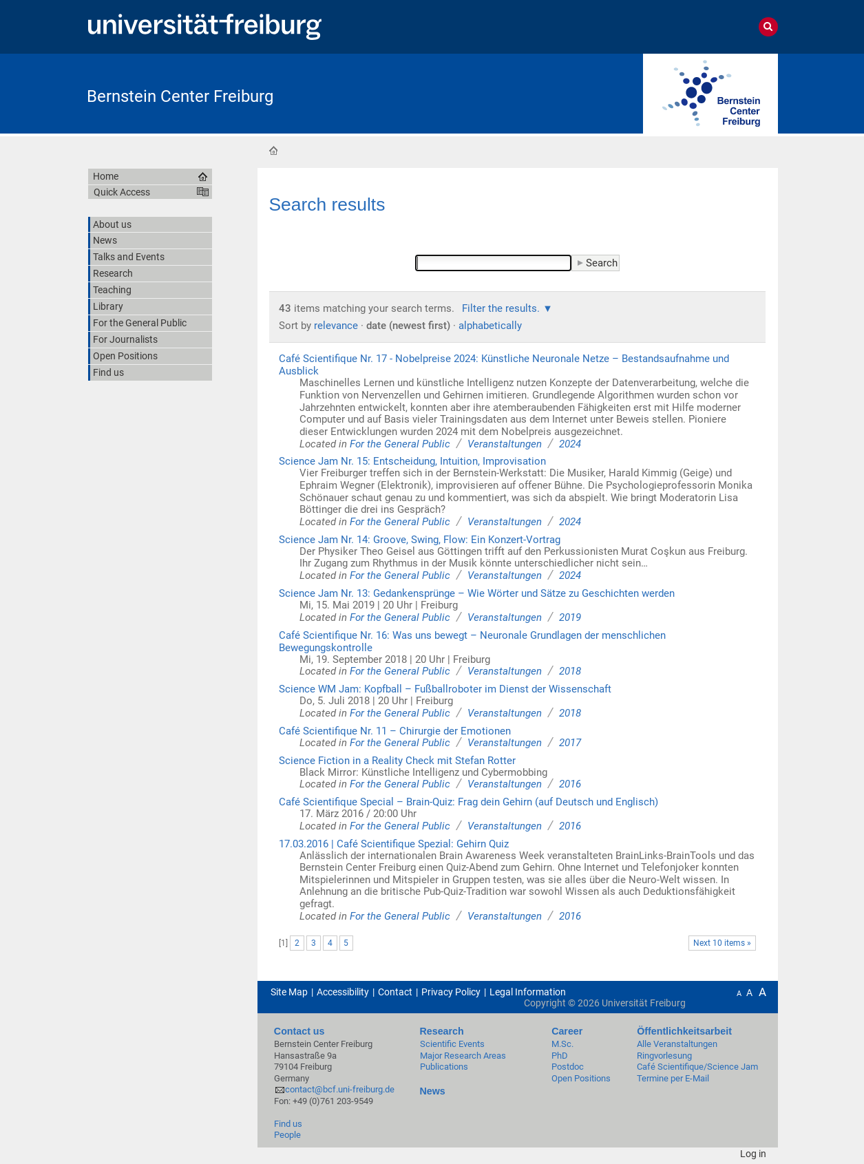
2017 (570, 743)
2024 (570, 444)
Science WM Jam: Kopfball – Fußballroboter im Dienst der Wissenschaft (445, 689)
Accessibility (343, 991)
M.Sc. (562, 1044)
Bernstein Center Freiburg (180, 96)
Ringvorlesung (664, 1055)
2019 (570, 617)
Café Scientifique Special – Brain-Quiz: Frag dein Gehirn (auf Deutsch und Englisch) (468, 802)
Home (273, 150)
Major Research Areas (463, 1055)
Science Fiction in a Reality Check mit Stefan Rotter (397, 760)
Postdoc (567, 1066)
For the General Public (400, 444)
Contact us (299, 1031)
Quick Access (122, 192)
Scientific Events (452, 1044)
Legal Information (527, 991)
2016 (570, 784)
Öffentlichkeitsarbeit (684, 1031)
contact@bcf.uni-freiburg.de (339, 1089)
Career (566, 1031)
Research (442, 1031)
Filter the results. (502, 308)
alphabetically (490, 325)
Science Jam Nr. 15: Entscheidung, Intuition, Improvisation (412, 461)
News (432, 1091)
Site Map (289, 991)
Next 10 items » (722, 943)
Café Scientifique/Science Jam (697, 1066)
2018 (570, 671)
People (287, 1135)
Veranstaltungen (504, 444)
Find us (288, 1124)
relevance (336, 325)
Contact (395, 991)
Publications (444, 1066)
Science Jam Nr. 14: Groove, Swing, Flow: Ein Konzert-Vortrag (419, 539)
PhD (559, 1055)
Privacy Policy (451, 991)
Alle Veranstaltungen (677, 1044)
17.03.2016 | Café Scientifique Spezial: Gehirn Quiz (394, 844)
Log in (753, 1153)
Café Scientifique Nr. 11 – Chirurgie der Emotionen (395, 731)
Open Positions (581, 1078)
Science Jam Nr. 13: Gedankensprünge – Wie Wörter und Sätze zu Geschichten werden (477, 593)
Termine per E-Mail (673, 1078)
